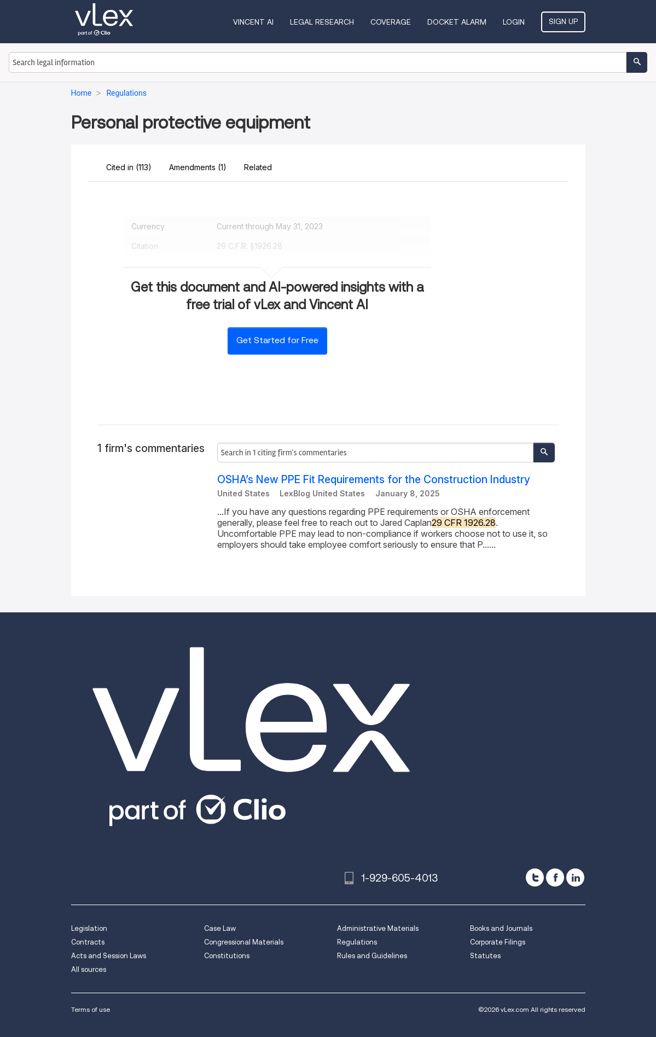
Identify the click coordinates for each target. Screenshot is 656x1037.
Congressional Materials (243, 942)
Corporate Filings (497, 942)
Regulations (357, 942)
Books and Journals (501, 928)
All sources (88, 969)
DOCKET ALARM (456, 22)
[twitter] (535, 877)
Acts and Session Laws (108, 956)
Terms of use (90, 1009)
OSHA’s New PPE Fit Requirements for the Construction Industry (373, 479)
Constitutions (226, 956)
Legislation (89, 928)
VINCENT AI (253, 22)
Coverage (390, 22)
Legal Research (322, 22)
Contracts (88, 942)
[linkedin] (575, 877)
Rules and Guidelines (372, 956)
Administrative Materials (378, 928)
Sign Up (563, 21)
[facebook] (555, 877)
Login (514, 22)
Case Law (220, 928)
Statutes (485, 956)
